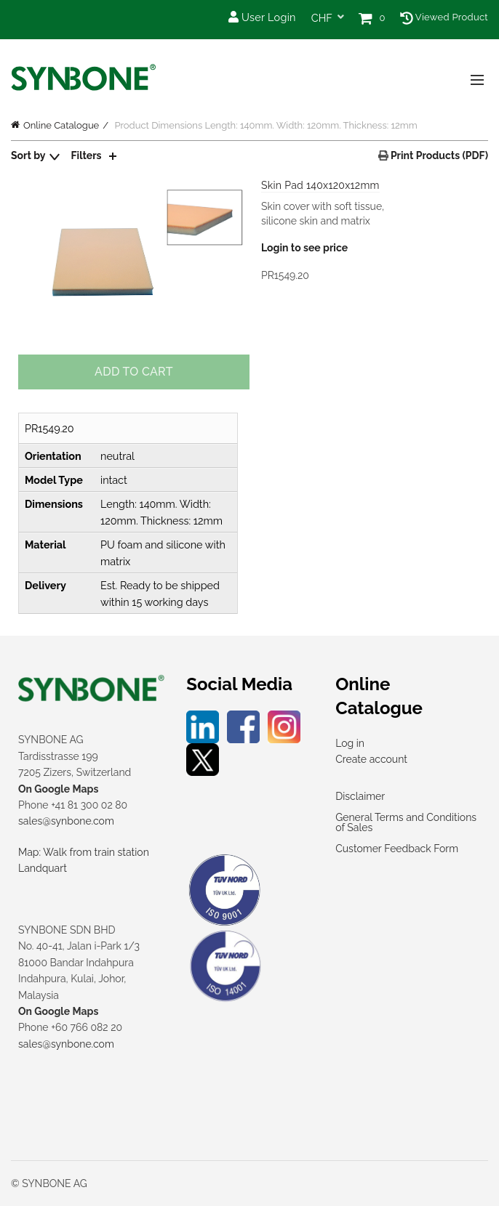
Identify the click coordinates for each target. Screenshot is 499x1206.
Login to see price (304, 248)
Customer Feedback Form (396, 848)
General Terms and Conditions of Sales (405, 822)
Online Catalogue (61, 125)
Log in (349, 743)
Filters (86, 155)
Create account (371, 759)
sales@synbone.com (66, 821)
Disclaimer (360, 796)
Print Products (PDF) (438, 155)
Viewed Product (444, 17)
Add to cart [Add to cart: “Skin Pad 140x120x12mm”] (134, 372)
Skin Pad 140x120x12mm (320, 185)
